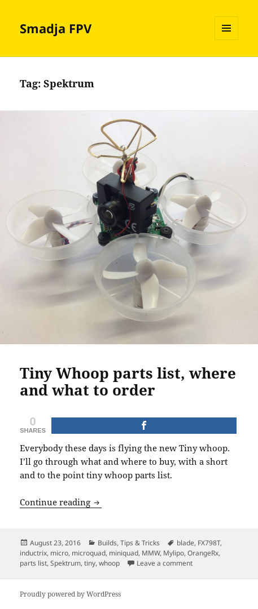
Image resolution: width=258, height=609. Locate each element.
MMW (151, 553)
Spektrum (65, 563)
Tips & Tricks (140, 543)
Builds (107, 543)
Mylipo (173, 553)
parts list (33, 563)
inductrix (33, 553)
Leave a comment (165, 563)
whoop (109, 563)
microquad (89, 553)
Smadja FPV (55, 28)
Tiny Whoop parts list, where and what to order (128, 381)
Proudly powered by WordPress (70, 594)
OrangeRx (202, 553)
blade (185, 543)
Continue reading (61, 502)
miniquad (123, 553)
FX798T (209, 543)
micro (59, 553)
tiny (89, 563)
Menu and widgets (226, 39)
